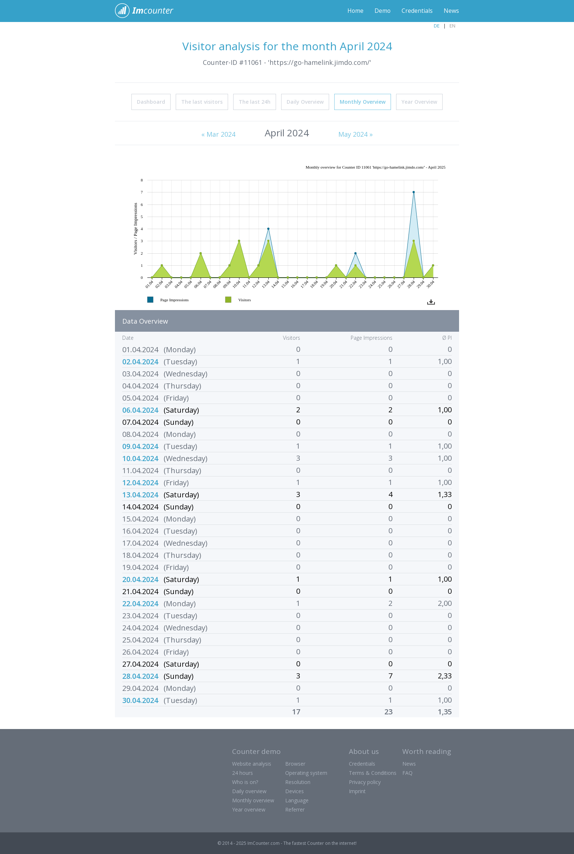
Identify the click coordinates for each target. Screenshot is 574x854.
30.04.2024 (140, 700)
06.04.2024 (140, 410)
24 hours (242, 772)
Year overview (248, 809)
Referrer (295, 809)
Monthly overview (253, 799)
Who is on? (245, 781)
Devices (294, 790)
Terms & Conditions (372, 772)
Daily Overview (305, 101)
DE (437, 25)
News (451, 11)
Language (297, 799)
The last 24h (255, 101)
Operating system (306, 772)
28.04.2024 (140, 676)
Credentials (417, 11)
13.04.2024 (140, 494)
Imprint (357, 790)
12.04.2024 (140, 482)
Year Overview (419, 101)
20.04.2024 (140, 579)
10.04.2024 (140, 458)
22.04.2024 (140, 603)
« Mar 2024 (218, 133)
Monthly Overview (362, 101)
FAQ (407, 772)
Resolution (297, 781)
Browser (295, 763)
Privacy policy (365, 781)
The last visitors (202, 101)
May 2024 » (355, 133)
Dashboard (151, 101)
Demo (382, 11)
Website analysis (251, 763)
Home (355, 11)
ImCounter (148, 11)
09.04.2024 (140, 446)
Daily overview (249, 790)
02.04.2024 (140, 361)
